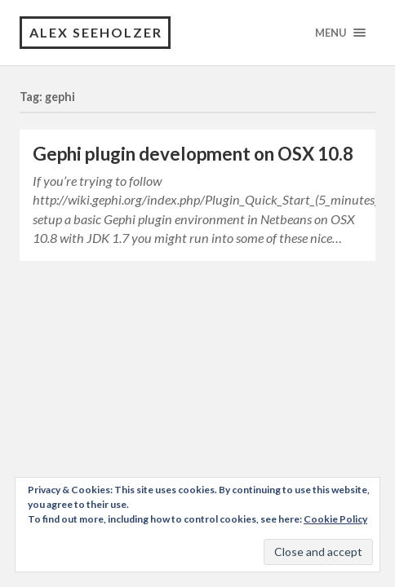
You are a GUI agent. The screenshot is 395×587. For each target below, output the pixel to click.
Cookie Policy (335, 519)
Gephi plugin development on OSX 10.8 (193, 154)
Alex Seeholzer (95, 32)
